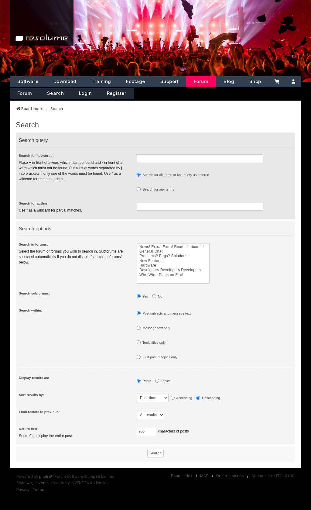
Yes (142, 296)
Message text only (153, 328)
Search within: (30, 310)
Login (85, 93)
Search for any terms (155, 189)
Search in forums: (33, 244)
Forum (201, 81)
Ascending (181, 398)
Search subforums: (34, 293)
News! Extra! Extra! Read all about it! (173, 247)
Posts (144, 381)
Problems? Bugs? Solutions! (173, 256)
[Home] (41, 23)
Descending (208, 398)
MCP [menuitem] (204, 476)
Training (101, 81)
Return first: (28, 429)
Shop (255, 81)
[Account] (293, 81)
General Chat (173, 251)
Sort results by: (31, 395)
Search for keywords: (36, 155)
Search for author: (34, 203)
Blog (229, 81)
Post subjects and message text (164, 313)
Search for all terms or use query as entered (173, 175)
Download (65, 81)
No (157, 296)
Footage (135, 81)
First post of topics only (157, 357)
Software (27, 81)
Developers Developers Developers (173, 270)
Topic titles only (151, 342)
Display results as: (34, 378)
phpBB (45, 476)
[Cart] (277, 81)
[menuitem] (22, 489)
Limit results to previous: (39, 412)
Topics (163, 381)
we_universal (38, 483)
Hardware (173, 265)
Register (116, 93)
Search (55, 93)
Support (169, 81)
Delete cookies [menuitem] (230, 476)
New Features (173, 261)
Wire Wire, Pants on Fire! (173, 275)
